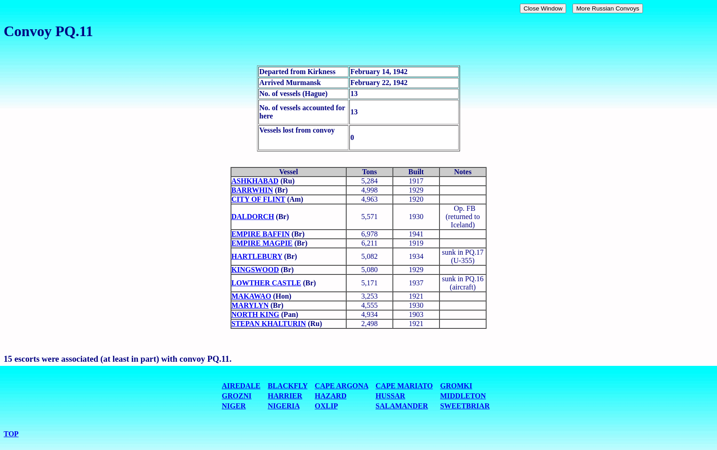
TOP (11, 434)
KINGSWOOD (255, 269)
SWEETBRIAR (464, 406)
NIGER (234, 406)
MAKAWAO (251, 296)
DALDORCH (252, 216)
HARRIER (285, 396)
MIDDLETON (463, 396)
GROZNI (236, 396)
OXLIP (326, 406)
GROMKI (456, 386)
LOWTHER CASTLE (266, 283)
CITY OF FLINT (258, 199)
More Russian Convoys (607, 8)
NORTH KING (255, 314)
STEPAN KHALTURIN (268, 323)
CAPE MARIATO (404, 386)
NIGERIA (284, 406)
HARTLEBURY (256, 256)
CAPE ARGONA (341, 386)
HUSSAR (390, 396)
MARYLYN (250, 305)
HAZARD (330, 396)
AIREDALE (241, 386)
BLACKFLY (288, 386)
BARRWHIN (252, 190)
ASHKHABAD (254, 181)
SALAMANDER (401, 406)
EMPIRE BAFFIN (260, 234)
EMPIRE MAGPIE (262, 243)
